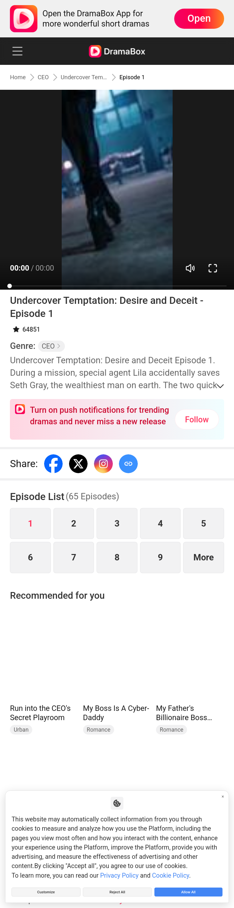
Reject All (117, 889)
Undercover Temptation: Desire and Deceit (92, 77)
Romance (98, 730)
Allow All (188, 889)
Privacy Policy (119, 870)
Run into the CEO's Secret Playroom (40, 713)
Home (20, 77)
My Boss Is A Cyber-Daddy (116, 713)
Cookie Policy (170, 870)
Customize (46, 889)
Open (199, 18)
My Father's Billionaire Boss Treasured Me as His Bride (184, 713)
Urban (21, 730)
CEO (50, 77)
